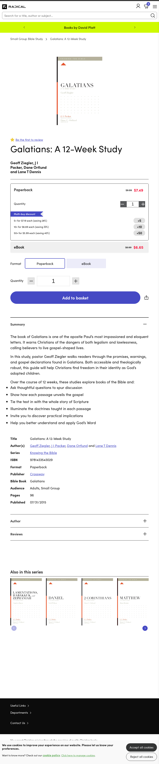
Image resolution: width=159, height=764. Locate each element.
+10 (139, 226)
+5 (139, 220)
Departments (19, 712)
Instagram (147, 723)
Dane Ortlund (35, 167)
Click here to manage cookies (78, 755)
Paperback (23, 189)
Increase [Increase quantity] (143, 204)
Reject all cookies (141, 756)
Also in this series (26, 572)
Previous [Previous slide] (24, 27)
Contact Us (17, 723)
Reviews (16, 534)
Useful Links (18, 705)
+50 (139, 233)
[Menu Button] (155, 6)
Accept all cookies (141, 747)
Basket (148, 5)
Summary (17, 324)
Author (15, 521)
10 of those (14, 6)
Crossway (37, 474)
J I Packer (58, 445)
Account (138, 6)
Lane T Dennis (29, 171)
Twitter (131, 723)
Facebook (139, 723)
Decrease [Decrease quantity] (122, 204)
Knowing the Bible (43, 452)
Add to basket (75, 298)
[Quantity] (53, 281)
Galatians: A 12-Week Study (68, 39)
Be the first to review (29, 140)
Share (147, 298)
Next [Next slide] (134, 27)
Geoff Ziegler (21, 162)
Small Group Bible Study (26, 39)
